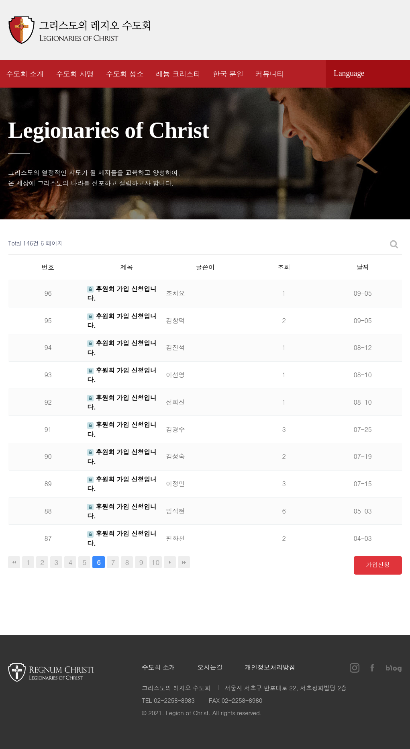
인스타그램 (353, 30)
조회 (283, 267)
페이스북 (372, 30)
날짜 (362, 267)
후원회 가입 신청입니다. (121, 320)
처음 (14, 562)
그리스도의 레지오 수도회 (79, 30)
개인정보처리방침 (270, 667)
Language (349, 73)
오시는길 (210, 667)
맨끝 (184, 562)
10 (156, 562)
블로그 (394, 30)
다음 (170, 562)
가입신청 (378, 564)
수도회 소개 (158, 667)
